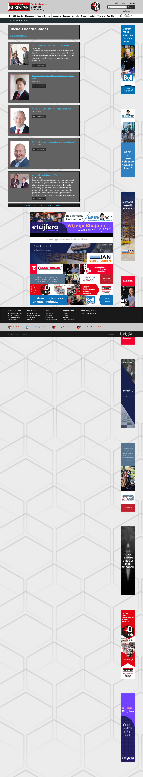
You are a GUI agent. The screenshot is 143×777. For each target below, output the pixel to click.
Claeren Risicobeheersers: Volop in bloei (48, 175)
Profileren (132, 3)
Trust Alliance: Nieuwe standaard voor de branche (52, 45)
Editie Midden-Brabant (15, 313)
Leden (92, 16)
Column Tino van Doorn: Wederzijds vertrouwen (51, 109)
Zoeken (130, 7)
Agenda (75, 16)
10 (53, 205)
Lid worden (48, 315)
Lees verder (40, 65)
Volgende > (58, 205)
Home (10, 16)
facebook (120, 334)
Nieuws (84, 16)
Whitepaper (30, 319)
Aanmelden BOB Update (88, 313)
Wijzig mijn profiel (120, 3)
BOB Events (18, 16)
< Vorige (27, 205)
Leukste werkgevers (61, 16)
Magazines (29, 16)
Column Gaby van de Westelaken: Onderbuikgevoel (53, 142)
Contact (65, 315)
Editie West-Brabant (14, 317)
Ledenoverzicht (49, 313)
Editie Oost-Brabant (14, 315)
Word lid (110, 16)
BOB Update (49, 317)
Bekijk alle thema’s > (18, 36)
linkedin (130, 334)
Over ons (101, 16)
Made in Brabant (43, 16)
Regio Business (28, 7)
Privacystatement (68, 319)
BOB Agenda (31, 317)
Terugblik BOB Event (33, 315)
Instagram (125, 334)
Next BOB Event (32, 313)
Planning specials (13, 319)
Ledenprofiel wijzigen (51, 319)
